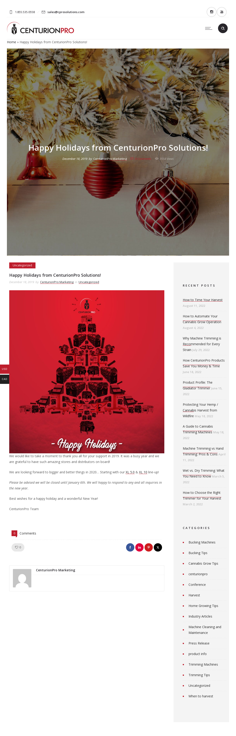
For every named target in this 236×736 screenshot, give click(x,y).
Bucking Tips (198, 553)
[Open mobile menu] (209, 28)
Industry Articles (200, 616)
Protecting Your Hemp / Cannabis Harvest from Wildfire (200, 410)
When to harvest (201, 696)
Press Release (199, 643)
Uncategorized (199, 685)
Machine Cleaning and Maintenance (205, 630)
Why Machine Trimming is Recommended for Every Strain (202, 344)
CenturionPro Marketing (110, 159)
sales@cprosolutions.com (65, 12)
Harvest (194, 595)
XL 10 (143, 472)
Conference (197, 584)
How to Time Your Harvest (203, 300)
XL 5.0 (130, 472)
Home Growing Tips (203, 606)
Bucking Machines (202, 542)
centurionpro (198, 574)
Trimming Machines (203, 664)
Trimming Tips (199, 675)
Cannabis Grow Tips (203, 563)
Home (11, 42)
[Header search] (222, 28)
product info (198, 654)
